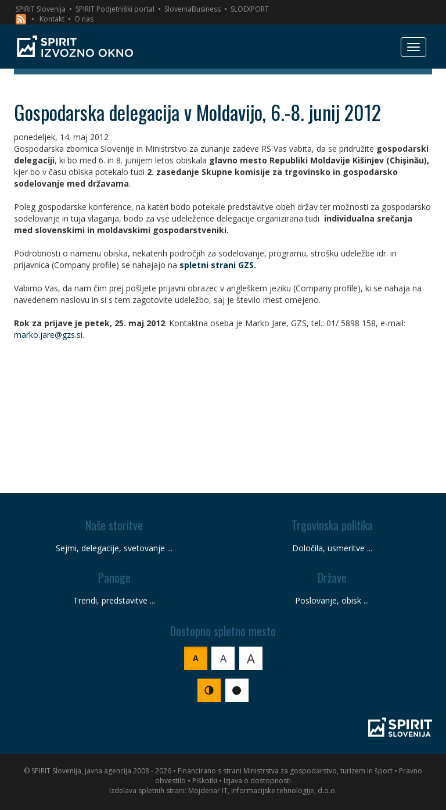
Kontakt (51, 19)
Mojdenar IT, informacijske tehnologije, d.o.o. (262, 790)
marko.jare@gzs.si (48, 334)
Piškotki (204, 781)
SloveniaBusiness (192, 9)
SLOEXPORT (250, 9)
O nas (83, 19)
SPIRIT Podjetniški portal (114, 9)
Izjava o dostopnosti (257, 781)
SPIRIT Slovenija (41, 9)
